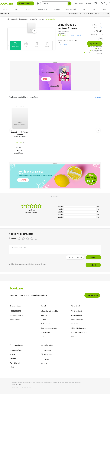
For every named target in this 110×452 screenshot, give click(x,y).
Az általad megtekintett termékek (23, 97)
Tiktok (45, 359)
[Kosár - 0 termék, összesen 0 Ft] (105, 3)
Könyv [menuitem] (5, 9)
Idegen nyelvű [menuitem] (71, 9)
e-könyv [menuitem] (28, 9)
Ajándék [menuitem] (104, 9)
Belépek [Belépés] (88, 3)
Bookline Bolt (15, 320)
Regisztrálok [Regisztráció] (79, 3)
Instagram (46, 355)
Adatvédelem (45, 333)
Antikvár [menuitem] (57, 9)
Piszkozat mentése (75, 258)
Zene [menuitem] (84, 9)
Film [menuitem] (93, 9)
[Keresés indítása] (69, 3)
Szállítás (13, 359)
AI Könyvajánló (26, 3)
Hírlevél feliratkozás (78, 328)
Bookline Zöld (46, 315)
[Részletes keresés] (38, 3)
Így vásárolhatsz (74, 14)
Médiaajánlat (45, 324)
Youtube (45, 364)
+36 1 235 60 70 (15, 311)
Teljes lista (97, 97)
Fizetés (12, 355)
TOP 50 (73, 337)
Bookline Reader (77, 320)
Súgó (12, 367)
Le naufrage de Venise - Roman (20, 133)
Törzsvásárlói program (79, 333)
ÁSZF (42, 337)
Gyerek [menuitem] (16, 9)
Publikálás (93, 258)
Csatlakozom (92, 295)
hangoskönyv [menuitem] (42, 9)
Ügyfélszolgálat (88, 14)
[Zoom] (34, 31)
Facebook (46, 350)
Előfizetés (105, 14)
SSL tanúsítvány (16, 384)
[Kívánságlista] (95, 3)
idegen (20, 106)
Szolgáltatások (15, 350)
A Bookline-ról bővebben (50, 311)
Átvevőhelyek (15, 363)
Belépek (93, 265)
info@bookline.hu (16, 315)
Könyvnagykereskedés (49, 328)
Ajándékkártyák (76, 315)
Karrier (43, 320)
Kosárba (94, 44)
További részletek (62, 45)
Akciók (97, 14)
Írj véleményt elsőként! (76, 35)
